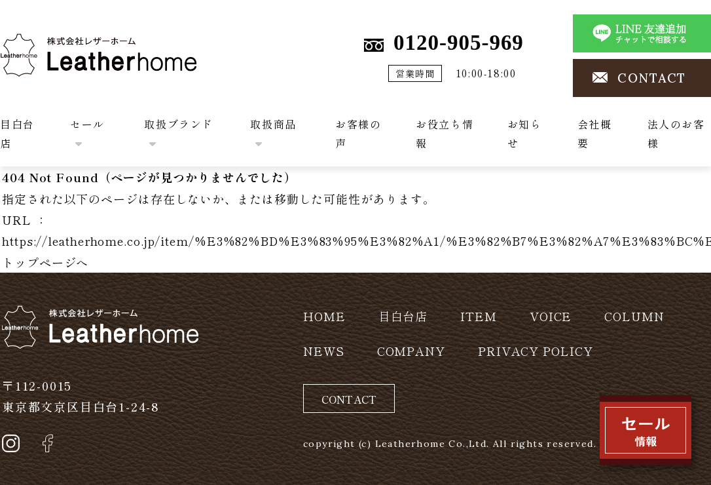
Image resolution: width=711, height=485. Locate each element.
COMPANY (411, 350)
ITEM (478, 315)
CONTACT (651, 78)
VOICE (551, 315)
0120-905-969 (458, 42)
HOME (324, 315)
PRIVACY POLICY (535, 350)
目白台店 (403, 315)
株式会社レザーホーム (62, 43)
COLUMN (634, 315)
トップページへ (45, 262)
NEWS (323, 350)
